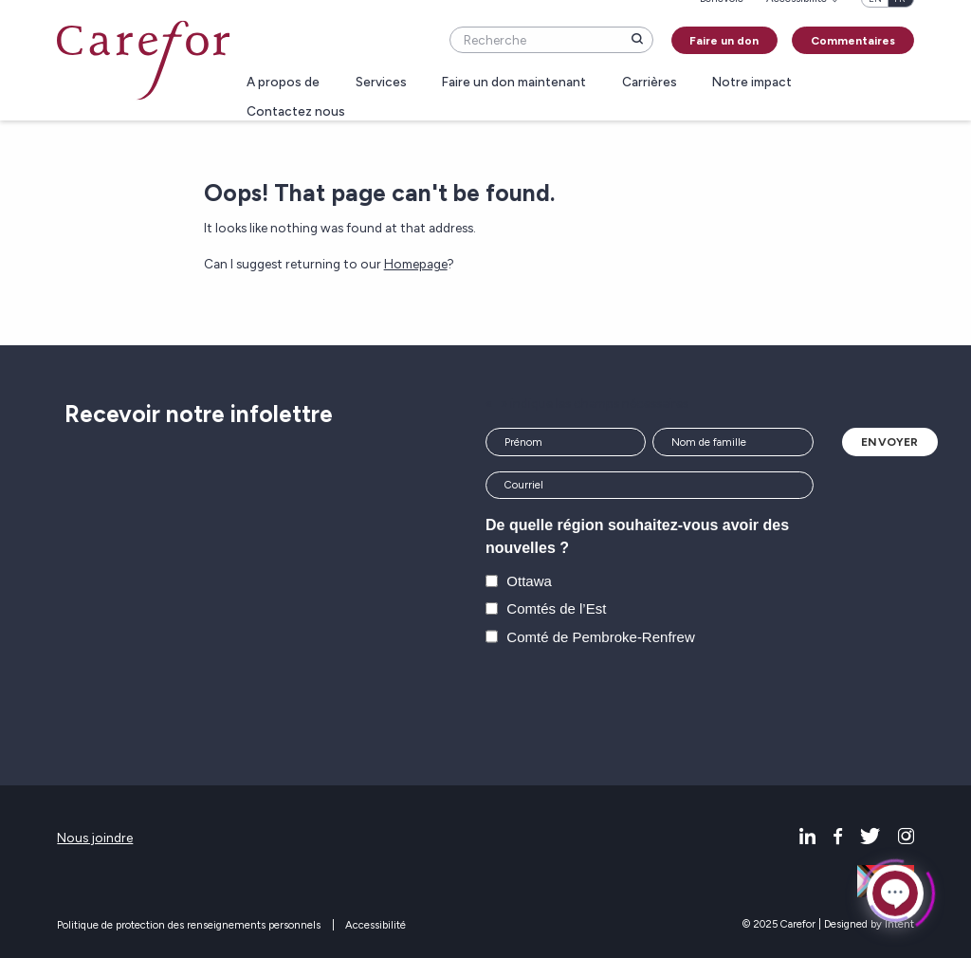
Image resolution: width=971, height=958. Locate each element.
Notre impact (752, 82)
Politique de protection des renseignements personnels (189, 924)
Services (381, 82)
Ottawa (529, 581)
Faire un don (724, 40)
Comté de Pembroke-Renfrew (600, 637)
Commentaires (853, 40)
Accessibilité (375, 924)
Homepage (416, 263)
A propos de (283, 82)
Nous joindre (95, 837)
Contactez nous (296, 112)
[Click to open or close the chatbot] (895, 892)
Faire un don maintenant (514, 82)
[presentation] (630, 703)
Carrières (649, 82)
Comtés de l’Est (556, 608)
